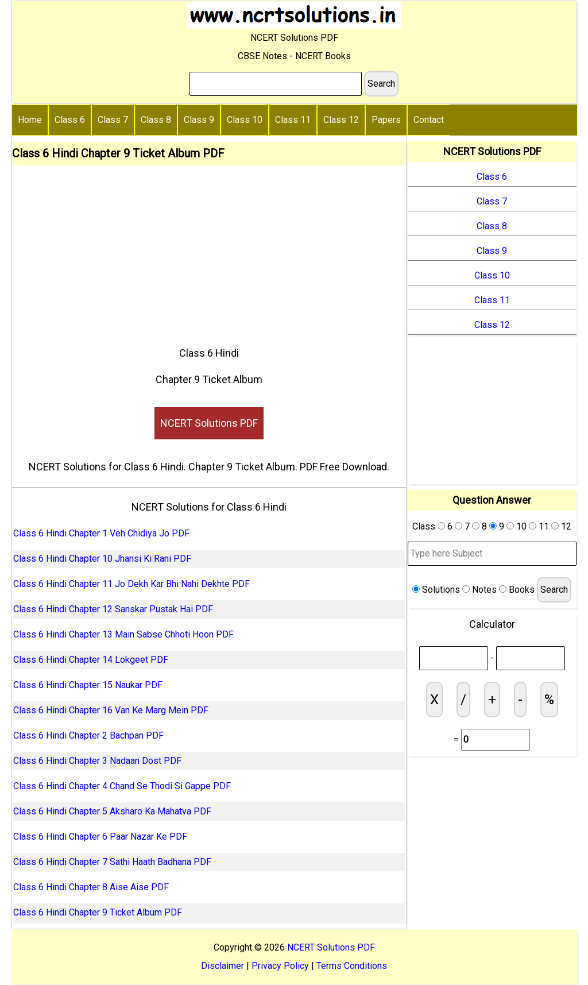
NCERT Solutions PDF (209, 423)
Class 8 (156, 119)
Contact (428, 119)
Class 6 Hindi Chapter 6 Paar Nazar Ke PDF (100, 836)
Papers (386, 119)
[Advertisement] (209, 251)
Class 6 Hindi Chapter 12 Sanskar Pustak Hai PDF (113, 609)
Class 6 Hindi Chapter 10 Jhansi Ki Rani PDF (102, 558)
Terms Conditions (351, 965)
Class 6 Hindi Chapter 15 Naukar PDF (88, 684)
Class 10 (244, 119)
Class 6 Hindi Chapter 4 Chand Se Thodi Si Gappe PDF (122, 786)
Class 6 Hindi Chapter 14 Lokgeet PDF (90, 659)
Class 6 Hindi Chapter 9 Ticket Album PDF (97, 912)
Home (30, 119)
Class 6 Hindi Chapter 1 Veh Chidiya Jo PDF (101, 533)
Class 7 (113, 119)
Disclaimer (222, 965)
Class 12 (341, 119)
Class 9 (199, 119)
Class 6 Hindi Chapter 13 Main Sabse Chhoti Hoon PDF (123, 634)
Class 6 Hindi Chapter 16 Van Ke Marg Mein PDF (110, 710)
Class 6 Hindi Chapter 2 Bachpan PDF (88, 735)
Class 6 (70, 119)
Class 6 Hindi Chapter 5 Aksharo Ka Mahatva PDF (112, 811)
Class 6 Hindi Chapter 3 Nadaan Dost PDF (97, 760)
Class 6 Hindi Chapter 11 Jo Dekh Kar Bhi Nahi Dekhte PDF (131, 583)
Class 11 (293, 119)
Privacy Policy (280, 965)
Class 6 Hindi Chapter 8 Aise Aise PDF (91, 887)
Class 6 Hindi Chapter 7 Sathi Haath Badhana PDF (112, 861)
